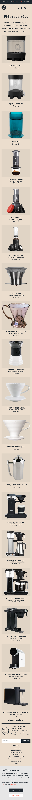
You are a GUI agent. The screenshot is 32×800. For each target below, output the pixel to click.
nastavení (13, 784)
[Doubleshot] (4, 7)
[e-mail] (11, 741)
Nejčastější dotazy (16, 750)
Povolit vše (16, 790)
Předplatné (16, 754)
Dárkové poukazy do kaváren (16, 756)
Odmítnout (16, 795)
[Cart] (25, 8)
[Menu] (29, 7)
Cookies (16, 763)
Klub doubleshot (16, 761)
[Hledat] (18, 8)
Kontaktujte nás (16, 748)
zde (3, 784)
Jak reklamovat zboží (16, 752)
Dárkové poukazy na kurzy (16, 759)
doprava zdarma (18, 2)
